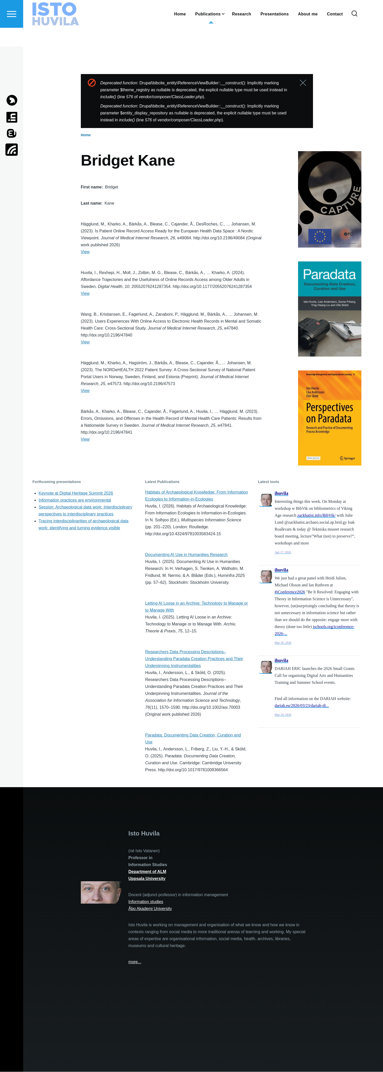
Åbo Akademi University (150, 909)
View (85, 252)
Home (86, 135)
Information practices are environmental (75, 500)
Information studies (145, 902)
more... (134, 962)
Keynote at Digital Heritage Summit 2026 (76, 493)
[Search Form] (354, 32)
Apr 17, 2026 (283, 552)
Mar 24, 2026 (283, 715)
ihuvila (281, 493)
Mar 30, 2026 (283, 643)
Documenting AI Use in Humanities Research (186, 555)
